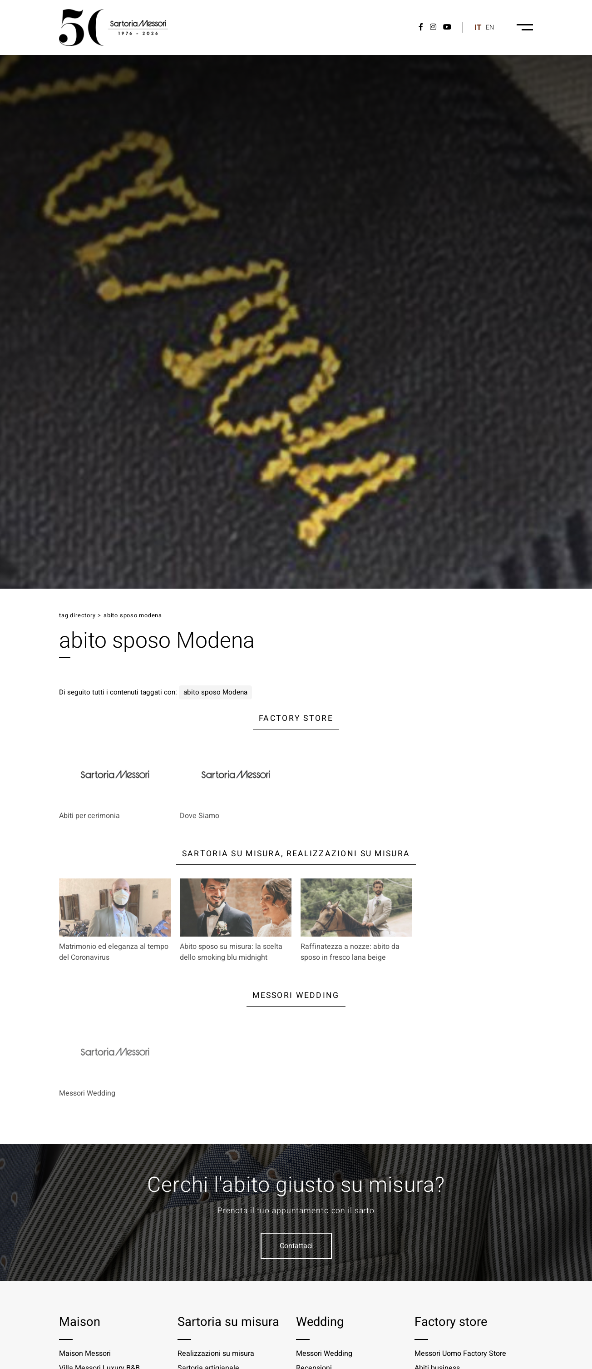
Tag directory (77, 615)
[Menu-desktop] (525, 27)
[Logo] (113, 27)
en (490, 27)
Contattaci (296, 1245)
